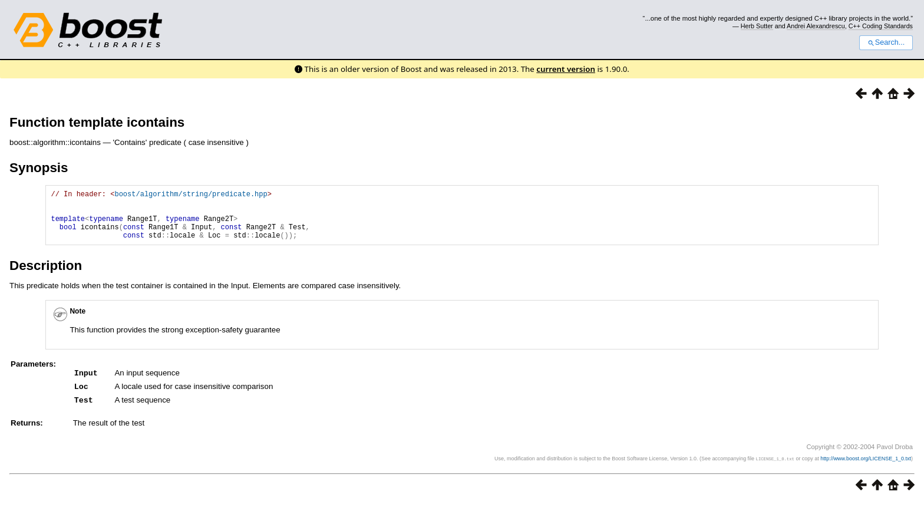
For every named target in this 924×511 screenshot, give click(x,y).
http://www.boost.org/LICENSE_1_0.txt (865, 467)
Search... (886, 42)
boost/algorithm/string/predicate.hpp (190, 195)
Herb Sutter (757, 25)
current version (565, 69)
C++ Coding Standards (881, 25)
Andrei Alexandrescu (816, 25)
